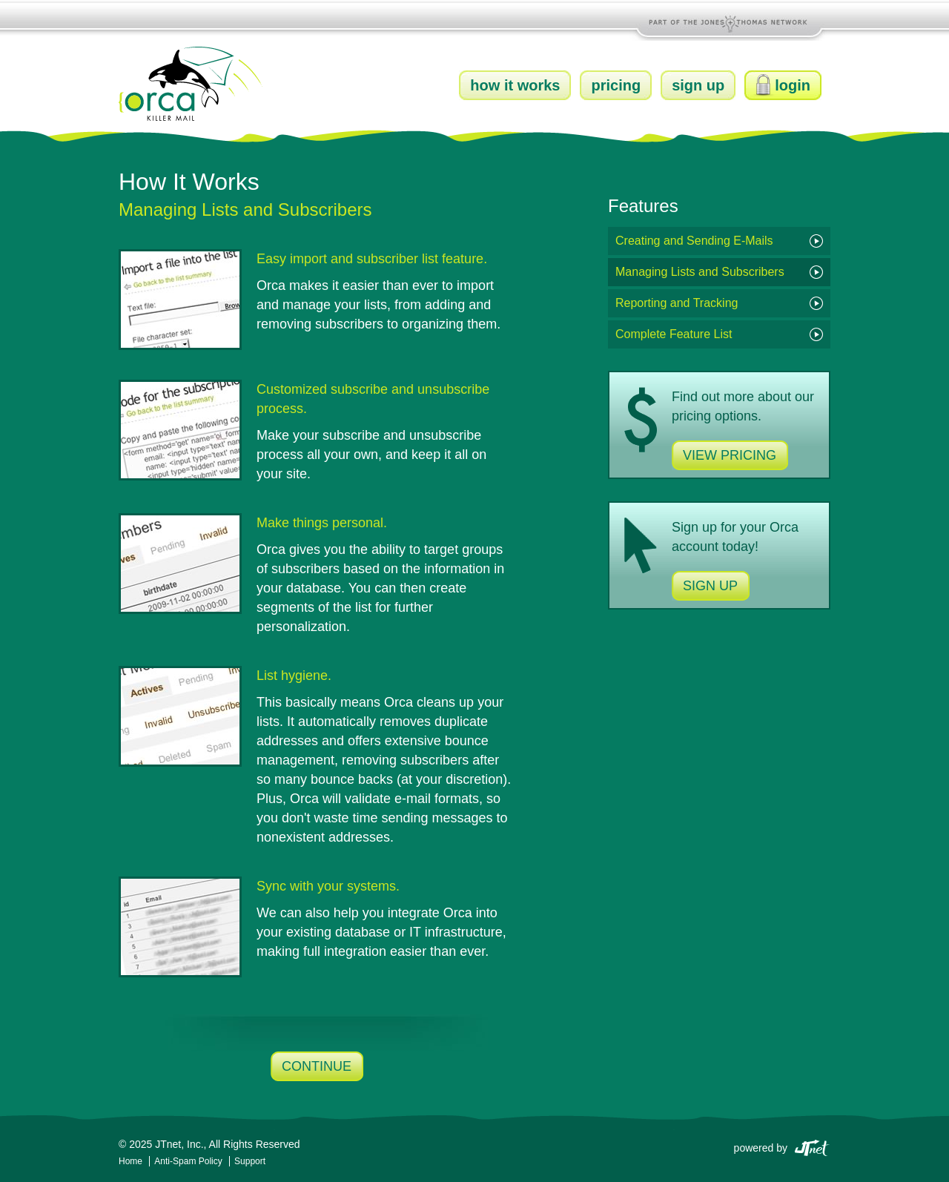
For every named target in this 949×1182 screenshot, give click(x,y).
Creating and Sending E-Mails (694, 240)
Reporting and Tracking (676, 303)
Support (249, 1161)
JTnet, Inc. (179, 1144)
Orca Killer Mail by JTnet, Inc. (191, 84)
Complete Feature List (673, 334)
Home (130, 1161)
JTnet (811, 1147)
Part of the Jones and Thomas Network (729, 22)
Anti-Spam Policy (189, 1161)
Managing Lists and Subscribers (699, 271)
